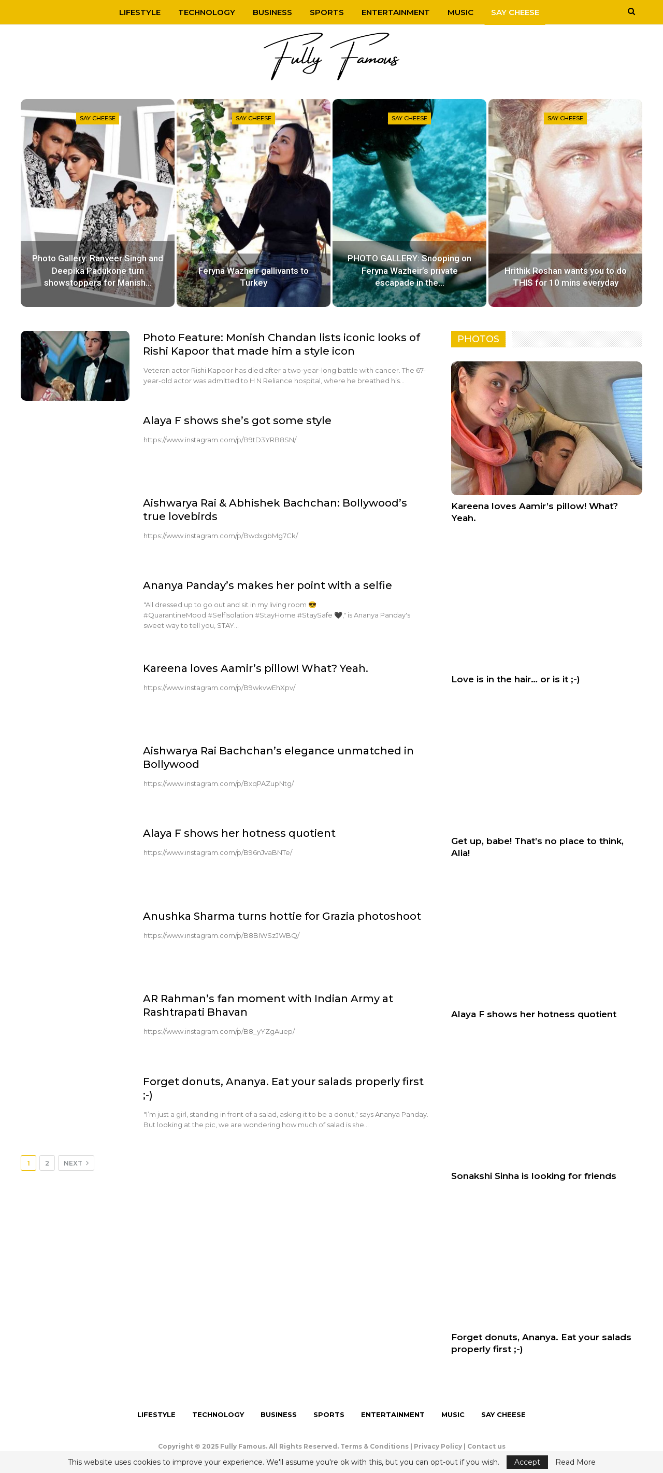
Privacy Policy (438, 1446)
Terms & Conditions (374, 1446)
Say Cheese (520, 12)
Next (76, 1163)
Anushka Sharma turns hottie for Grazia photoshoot (282, 916)
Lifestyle (135, 12)
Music (464, 12)
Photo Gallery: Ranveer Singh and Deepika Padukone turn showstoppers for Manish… (97, 270)
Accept (527, 1462)
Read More (575, 1462)
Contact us (486, 1446)
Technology (203, 12)
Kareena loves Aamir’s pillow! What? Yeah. (255, 668)
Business (271, 12)
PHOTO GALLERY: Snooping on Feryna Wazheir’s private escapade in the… (409, 270)
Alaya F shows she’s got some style (237, 420)
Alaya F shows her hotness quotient (239, 833)
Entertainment (397, 12)
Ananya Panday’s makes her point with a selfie (267, 585)
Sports (327, 12)
